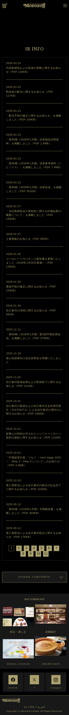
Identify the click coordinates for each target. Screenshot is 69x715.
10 (38, 553)
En (25, 707)
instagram (56, 688)
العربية (41, 707)
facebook (13, 688)
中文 (32, 707)
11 (46, 553)
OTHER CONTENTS (34, 577)
